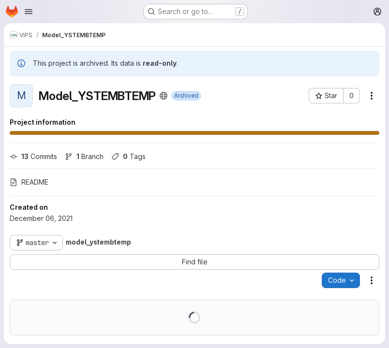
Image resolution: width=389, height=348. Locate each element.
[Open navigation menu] (28, 11)
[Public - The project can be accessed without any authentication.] (163, 96)
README (29, 182)
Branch (84, 156)
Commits (33, 156)
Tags (128, 156)
